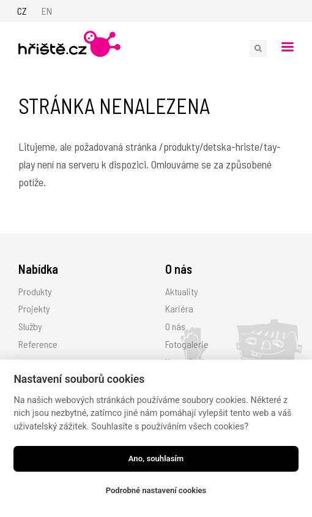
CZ (22, 11)
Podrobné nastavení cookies (156, 490)
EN (47, 11)
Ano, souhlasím (156, 458)
